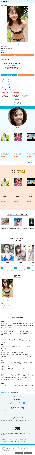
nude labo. (3, 342)
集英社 (9, 79)
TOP (2, 392)
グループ (17, 368)
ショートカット (6, 354)
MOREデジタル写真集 (6, 333)
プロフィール (17, 129)
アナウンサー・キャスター (8, 377)
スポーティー (14, 356)
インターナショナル (26, 356)
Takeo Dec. (10, 86)
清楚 (22, 363)
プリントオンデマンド (16, 340)
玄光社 (31, 323)
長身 (21, 354)
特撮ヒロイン (5, 379)
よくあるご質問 (10, 441)
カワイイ (4, 89)
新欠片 (31, 325)
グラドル (5, 374)
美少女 (14, 89)
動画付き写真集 (22, 339)
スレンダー (7, 89)
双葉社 (10, 327)
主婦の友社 (10, 325)
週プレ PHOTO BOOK (12, 81)
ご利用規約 (4, 439)
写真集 (5, 392)
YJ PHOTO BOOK (15, 331)
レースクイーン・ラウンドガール (24, 375)
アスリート (5, 381)
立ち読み (17, 44)
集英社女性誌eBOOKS (27, 333)
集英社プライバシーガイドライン (13, 439)
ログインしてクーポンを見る (17, 55)
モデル (28, 374)
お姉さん (12, 362)
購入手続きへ (26, 75)
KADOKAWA (16, 323)
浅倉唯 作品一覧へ (31, 162)
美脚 (15, 354)
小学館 (15, 325)
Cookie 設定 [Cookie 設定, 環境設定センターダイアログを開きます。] (4, 452)
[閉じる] (32, 446)
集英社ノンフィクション (6, 334)
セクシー (14, 363)
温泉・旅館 (5, 369)
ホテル (24, 368)
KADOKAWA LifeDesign (24, 323)
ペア (3, 368)
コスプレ (5, 346)
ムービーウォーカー (17, 327)
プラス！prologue (14, 339)
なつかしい (28, 362)
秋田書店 (3, 323)
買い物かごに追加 (9, 75)
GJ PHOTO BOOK (24, 331)
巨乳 (14, 352)
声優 (4, 375)
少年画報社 (19, 325)
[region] (17, 450)
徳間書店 (28, 325)
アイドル (14, 374)
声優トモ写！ (25, 340)
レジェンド (15, 379)
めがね (27, 346)
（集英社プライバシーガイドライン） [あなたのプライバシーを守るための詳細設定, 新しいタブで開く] (9, 450)
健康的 (11, 89)
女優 (21, 374)
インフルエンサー (22, 377)
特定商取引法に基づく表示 (24, 439)
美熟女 (20, 362)
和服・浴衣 (5, 348)
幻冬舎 (2, 325)
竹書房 (23, 325)
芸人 (22, 379)
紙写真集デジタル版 (5, 339)
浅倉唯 (2, 50)
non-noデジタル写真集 (16, 333)
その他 (4, 386)
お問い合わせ (16, 441)
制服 (12, 346)
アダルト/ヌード (13, 381)
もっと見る (17, 205)
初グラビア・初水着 (15, 385)
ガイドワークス (9, 323)
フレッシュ (5, 356)
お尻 (21, 352)
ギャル (4, 357)
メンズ (24, 385)
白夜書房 (7, 327)
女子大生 (11, 375)
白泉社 (2, 327)
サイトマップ (22, 441)
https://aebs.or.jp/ (3, 435)
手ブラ (4, 385)
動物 (31, 385)
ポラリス (30, 340)
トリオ (10, 368)
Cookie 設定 (4, 441)
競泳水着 (19, 346)
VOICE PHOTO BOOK (6, 340)
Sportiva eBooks (16, 334)
